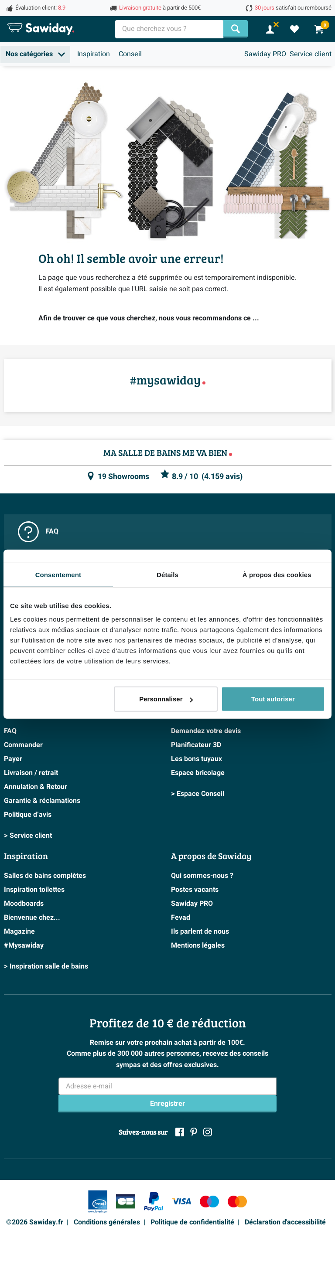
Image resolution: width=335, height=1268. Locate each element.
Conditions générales (107, 1222)
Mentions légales (198, 945)
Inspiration (93, 54)
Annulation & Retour (35, 787)
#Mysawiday (24, 945)
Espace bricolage (198, 773)
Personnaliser (166, 699)
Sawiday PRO (265, 54)
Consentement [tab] (58, 574)
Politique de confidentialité (192, 1222)
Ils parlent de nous (200, 931)
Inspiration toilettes (34, 889)
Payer (13, 759)
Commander (23, 745)
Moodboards (24, 903)
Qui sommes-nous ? (202, 875)
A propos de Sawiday (211, 856)
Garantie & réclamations (42, 800)
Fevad (180, 917)
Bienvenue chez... (32, 917)
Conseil (130, 54)
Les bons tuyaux (196, 759)
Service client (311, 54)
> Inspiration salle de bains (46, 966)
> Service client (28, 835)
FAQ (38, 531)
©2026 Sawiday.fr (34, 1222)
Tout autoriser (273, 699)
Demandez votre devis (206, 731)
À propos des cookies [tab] (277, 574)
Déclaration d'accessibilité (285, 1222)
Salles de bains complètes (45, 875)
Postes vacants (195, 889)
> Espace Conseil (197, 794)
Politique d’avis (27, 814)
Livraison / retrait (31, 773)
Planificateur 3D (196, 745)
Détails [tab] (167, 574)
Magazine (19, 931)
